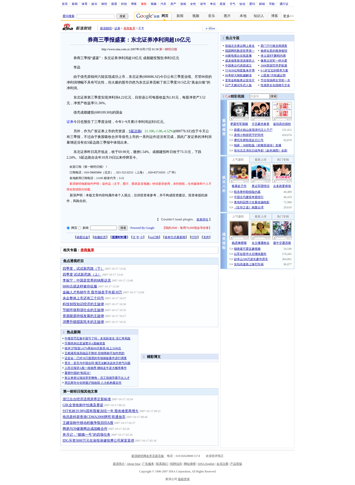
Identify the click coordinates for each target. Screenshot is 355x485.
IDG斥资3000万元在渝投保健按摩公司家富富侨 (98, 440)
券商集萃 (129, 28)
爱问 (252, 3)
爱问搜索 (68, 16)
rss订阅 (154, 237)
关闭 (206, 237)
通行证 (284, 3)
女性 (193, 3)
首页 (65, 3)
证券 (117, 28)
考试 (213, 3)
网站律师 (190, 464)
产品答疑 (236, 464)
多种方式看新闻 (175, 237)
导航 (272, 3)
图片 (227, 16)
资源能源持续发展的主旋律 (83, 316)
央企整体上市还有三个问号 (83, 298)
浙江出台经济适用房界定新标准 (87, 399)
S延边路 (135, 131)
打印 (194, 237)
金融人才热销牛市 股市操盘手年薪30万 (92, 292)
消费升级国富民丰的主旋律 (83, 322)
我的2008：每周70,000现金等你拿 (187, 228)
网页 (74, 228)
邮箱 (262, 3)
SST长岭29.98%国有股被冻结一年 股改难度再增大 (101, 411)
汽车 (163, 3)
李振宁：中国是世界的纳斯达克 (87, 280)
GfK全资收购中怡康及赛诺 (83, 405)
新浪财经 (106, 28)
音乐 (211, 16)
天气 (232, 3)
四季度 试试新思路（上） (82, 274)
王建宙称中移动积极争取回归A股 (88, 423)
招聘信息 (176, 464)
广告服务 (148, 464)
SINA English (206, 464)
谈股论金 (82, 237)
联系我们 (162, 464)
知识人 (259, 16)
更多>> (288, 16)
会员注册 (222, 464)
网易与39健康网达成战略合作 (85, 429)
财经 (104, 3)
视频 (154, 3)
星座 (223, 3)
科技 (124, 3)
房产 (173, 3)
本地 (243, 16)
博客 (134, 3)
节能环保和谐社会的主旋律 (83, 310)
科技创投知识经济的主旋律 (83, 304)
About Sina (133, 464)
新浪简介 (119, 464)
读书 (203, 3)
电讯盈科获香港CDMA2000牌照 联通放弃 (94, 417)
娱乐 (94, 3)
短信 (242, 3)
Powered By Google (142, 228)
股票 (114, 3)
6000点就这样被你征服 (80, 286)
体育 (85, 3)
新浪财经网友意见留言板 (147, 456)
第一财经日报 (168, 49)
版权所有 (184, 479)
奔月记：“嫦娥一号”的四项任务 (86, 434)
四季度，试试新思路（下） (83, 268)
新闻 (75, 3)
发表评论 (202, 219)
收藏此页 (100, 237)
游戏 (183, 3)
